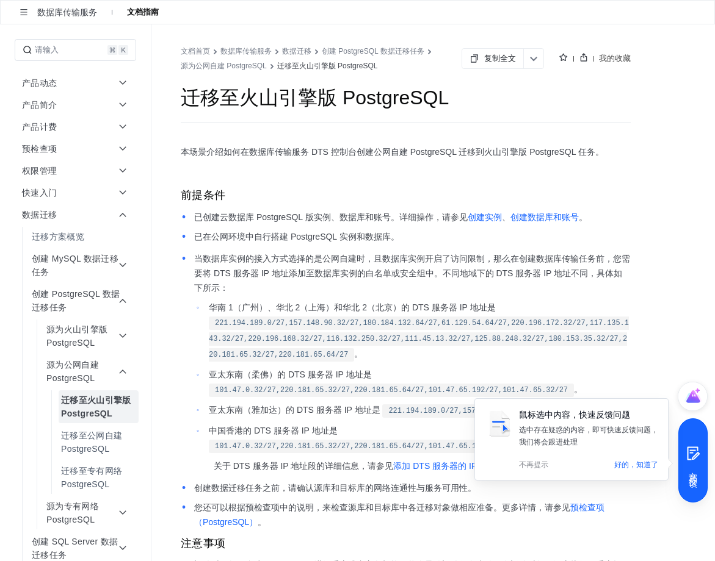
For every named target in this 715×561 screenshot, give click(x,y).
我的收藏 (615, 58)
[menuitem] (77, 236)
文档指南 (143, 11)
